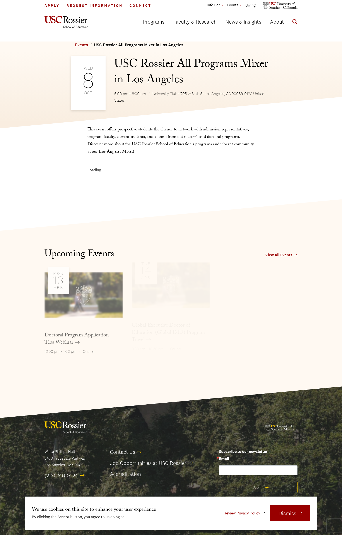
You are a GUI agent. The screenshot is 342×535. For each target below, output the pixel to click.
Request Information (95, 5)
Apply (52, 5)
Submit (258, 487)
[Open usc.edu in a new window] (280, 5)
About (277, 22)
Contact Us (122, 452)
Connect (140, 5)
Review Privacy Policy (242, 513)
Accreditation (125, 474)
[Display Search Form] (294, 22)
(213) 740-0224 (61, 475)
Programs (153, 22)
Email (224, 459)
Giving (250, 5)
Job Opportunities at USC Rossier (148, 463)
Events (81, 45)
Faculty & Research (195, 22)
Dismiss (287, 513)
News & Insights (243, 22)
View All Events (278, 255)
